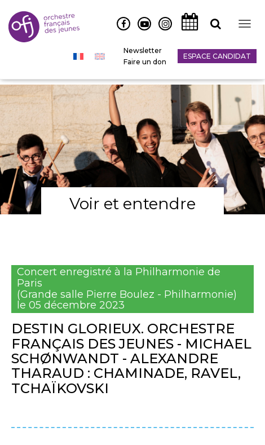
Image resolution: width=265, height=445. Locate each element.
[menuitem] (78, 56)
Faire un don (144, 62)
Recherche (211, 29)
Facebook (119, 29)
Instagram (162, 29)
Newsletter (142, 50)
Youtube (140, 29)
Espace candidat (217, 56)
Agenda (186, 29)
